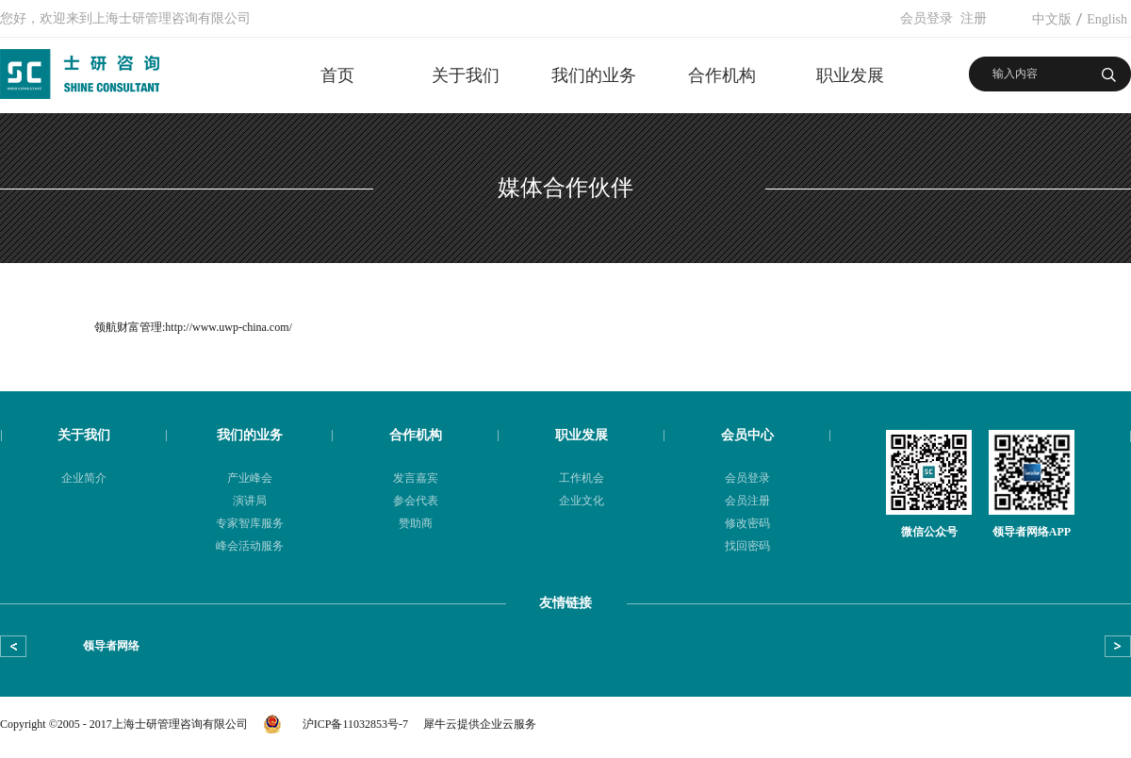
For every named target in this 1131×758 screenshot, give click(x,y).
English (1107, 19)
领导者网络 (111, 645)
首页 (337, 75)
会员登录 (926, 18)
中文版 (1052, 19)
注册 (973, 18)
